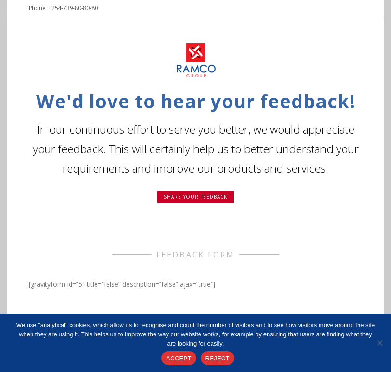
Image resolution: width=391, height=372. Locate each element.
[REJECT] (379, 342)
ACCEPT (178, 358)
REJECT (217, 358)
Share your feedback (195, 196)
